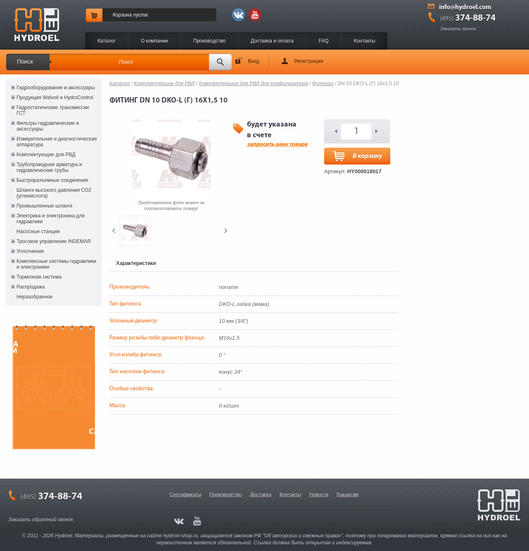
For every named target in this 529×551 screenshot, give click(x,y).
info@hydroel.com (465, 7)
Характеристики (136, 263)
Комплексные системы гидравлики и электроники (56, 264)
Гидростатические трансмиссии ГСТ (53, 110)
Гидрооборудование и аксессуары (56, 88)
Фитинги (323, 83)
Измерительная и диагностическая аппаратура (57, 142)
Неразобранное (34, 297)
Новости (318, 495)
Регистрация (308, 61)
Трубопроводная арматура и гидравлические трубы (49, 167)
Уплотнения (30, 251)
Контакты (364, 41)
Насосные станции (38, 231)
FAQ (324, 41)
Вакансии (347, 495)
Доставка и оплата (272, 41)
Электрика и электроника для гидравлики (51, 218)
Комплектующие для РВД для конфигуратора (253, 83)
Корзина (122, 15)
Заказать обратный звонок (40, 519)
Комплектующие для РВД (46, 154)
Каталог (106, 41)
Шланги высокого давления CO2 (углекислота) (54, 193)
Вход (253, 61)
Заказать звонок (458, 28)
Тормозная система (39, 277)
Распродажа (31, 287)
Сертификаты (186, 495)
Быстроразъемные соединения (52, 180)
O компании (154, 41)
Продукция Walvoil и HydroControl (55, 97)
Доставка (260, 495)
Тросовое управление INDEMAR (54, 241)
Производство (209, 41)
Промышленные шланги (44, 206)
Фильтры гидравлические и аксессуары (48, 126)
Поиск (25, 61)
